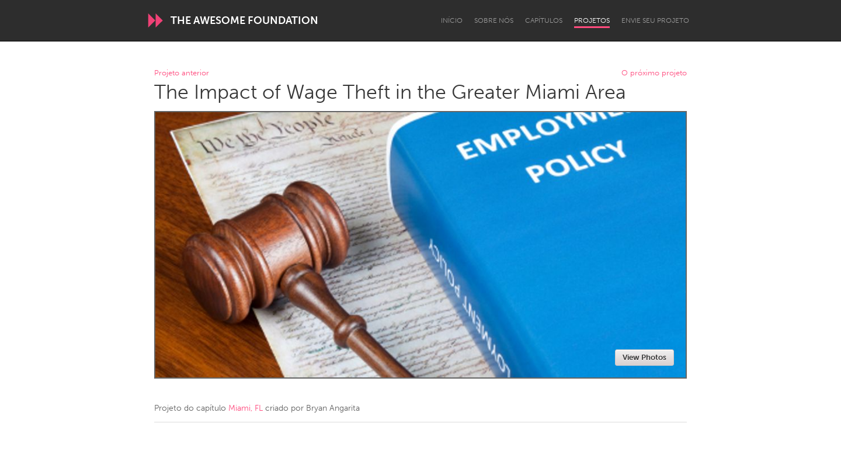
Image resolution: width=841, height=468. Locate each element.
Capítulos (543, 20)
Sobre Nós (493, 20)
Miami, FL (245, 408)
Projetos (592, 20)
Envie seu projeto (655, 20)
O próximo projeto (654, 73)
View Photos (644, 357)
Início (452, 20)
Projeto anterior (181, 73)
